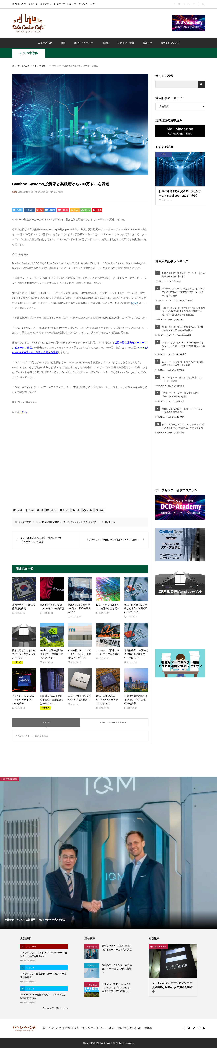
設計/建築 (180, 401)
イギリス (65, 522)
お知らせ (147, 42)
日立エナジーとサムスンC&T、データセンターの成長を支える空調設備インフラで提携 (183, 426)
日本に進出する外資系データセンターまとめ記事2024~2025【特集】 (183, 275)
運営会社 (149, 1028)
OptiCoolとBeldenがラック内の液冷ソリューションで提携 (182, 379)
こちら (23, 412)
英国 (86, 522)
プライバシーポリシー (93, 1028)
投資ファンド (77, 522)
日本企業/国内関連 (184, 300)
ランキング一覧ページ (53, 1008)
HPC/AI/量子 (181, 354)
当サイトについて (170, 42)
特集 (63, 42)
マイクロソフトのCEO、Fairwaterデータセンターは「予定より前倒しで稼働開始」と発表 (183, 346)
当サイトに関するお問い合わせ (125, 1028)
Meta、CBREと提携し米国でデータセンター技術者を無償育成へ (182, 410)
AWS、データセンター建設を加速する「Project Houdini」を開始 (180, 395)
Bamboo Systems (53, 522)
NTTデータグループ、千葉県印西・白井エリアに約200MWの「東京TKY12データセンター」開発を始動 (183, 292)
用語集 (105, 42)
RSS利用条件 (72, 1028)
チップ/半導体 (28, 53)
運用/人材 (180, 320)
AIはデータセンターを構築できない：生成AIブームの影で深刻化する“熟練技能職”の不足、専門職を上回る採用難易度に (183, 311)
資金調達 (93, 522)
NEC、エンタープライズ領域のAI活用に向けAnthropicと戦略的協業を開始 (182, 329)
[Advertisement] (108, 23)
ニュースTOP (45, 42)
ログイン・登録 (125, 42)
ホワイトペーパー (83, 42)
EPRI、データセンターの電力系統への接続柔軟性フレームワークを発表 (182, 364)
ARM (41, 522)
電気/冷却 (180, 370)
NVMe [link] (134, 302)
